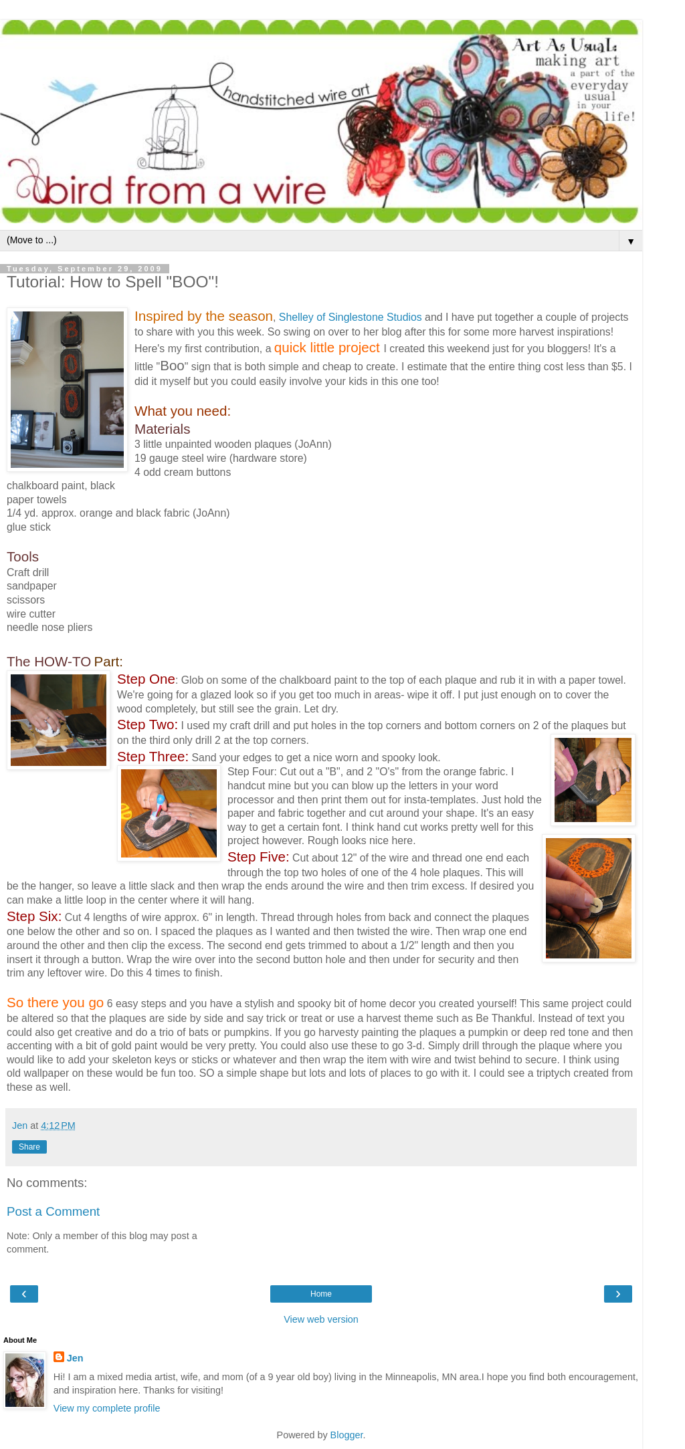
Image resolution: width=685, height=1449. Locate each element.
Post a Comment (53, 1211)
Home (321, 1294)
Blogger (346, 1435)
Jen (75, 1358)
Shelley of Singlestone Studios (352, 317)
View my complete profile (107, 1408)
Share (29, 1147)
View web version (321, 1319)
